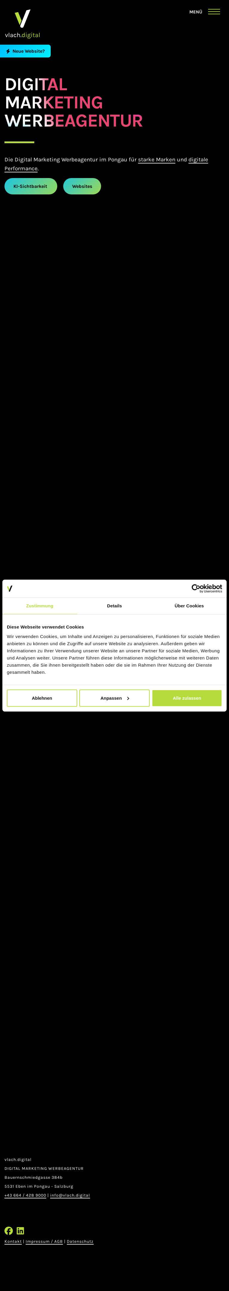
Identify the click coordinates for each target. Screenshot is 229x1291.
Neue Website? (25, 51)
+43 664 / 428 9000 (25, 1195)
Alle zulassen (187, 697)
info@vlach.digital (70, 1195)
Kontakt (13, 1241)
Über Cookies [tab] (189, 605)
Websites (82, 186)
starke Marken (156, 159)
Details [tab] (114, 605)
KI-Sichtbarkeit (30, 186)
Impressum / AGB (44, 1241)
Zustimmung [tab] (39, 605)
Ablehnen (42, 697)
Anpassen (114, 697)
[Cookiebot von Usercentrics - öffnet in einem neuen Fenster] (196, 588)
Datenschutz (80, 1241)
